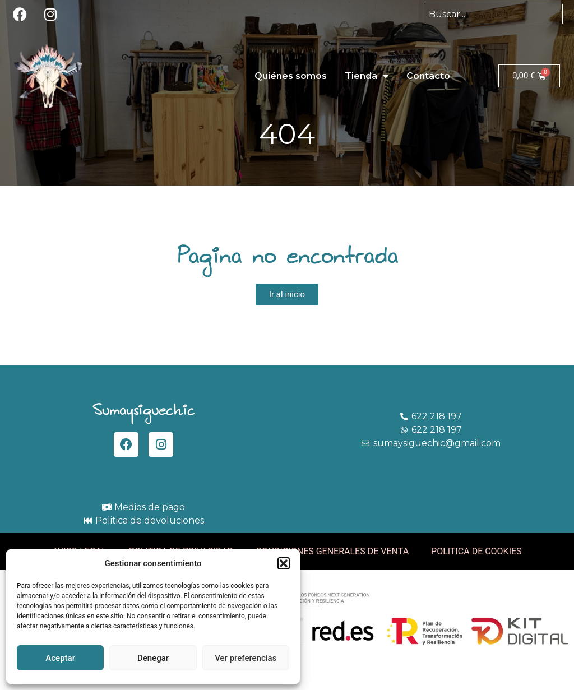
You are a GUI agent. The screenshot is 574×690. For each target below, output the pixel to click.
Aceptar (60, 658)
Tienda (366, 76)
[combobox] (494, 14)
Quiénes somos (290, 76)
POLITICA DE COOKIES (476, 551)
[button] (283, 563)
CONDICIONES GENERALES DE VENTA (332, 551)
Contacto (428, 76)
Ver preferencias (245, 658)
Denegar (153, 658)
